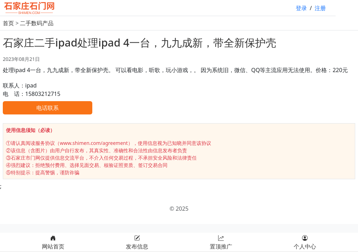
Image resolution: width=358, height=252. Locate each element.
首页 (8, 23)
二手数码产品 (36, 23)
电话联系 (47, 108)
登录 (301, 8)
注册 (320, 8)
